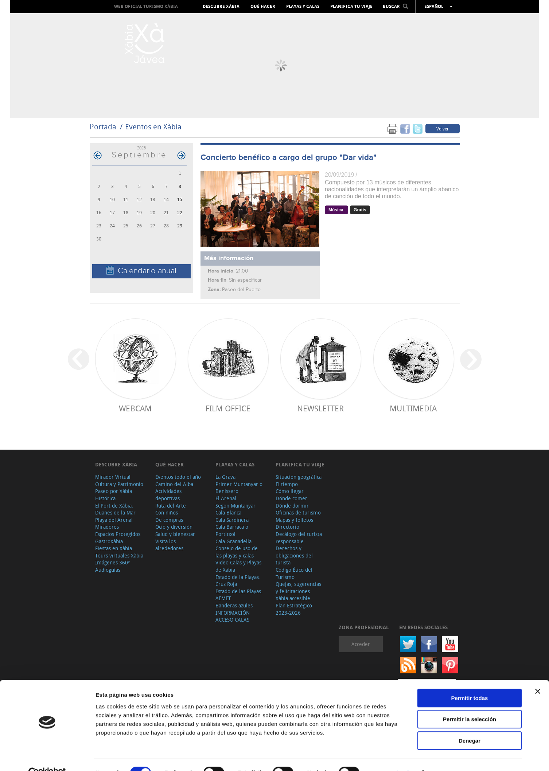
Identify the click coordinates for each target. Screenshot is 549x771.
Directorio (287, 526)
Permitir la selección (469, 703)
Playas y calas (302, 6)
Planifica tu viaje (351, 6)
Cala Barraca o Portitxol (231, 530)
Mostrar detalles (394, 757)
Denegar (469, 724)
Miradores (107, 526)
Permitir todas (469, 682)
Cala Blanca (228, 512)
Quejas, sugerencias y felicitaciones (298, 587)
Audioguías (107, 569)
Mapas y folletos (294, 519)
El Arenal (225, 498)
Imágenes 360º (112, 562)
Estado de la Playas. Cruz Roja (237, 581)
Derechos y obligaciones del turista (294, 555)
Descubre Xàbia (221, 6)
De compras (169, 519)
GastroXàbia (109, 541)
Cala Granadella (233, 541)
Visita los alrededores (169, 545)
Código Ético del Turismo (294, 573)
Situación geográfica (299, 476)
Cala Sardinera (232, 519)
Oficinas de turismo (298, 512)
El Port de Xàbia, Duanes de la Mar (115, 509)
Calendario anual (141, 270)
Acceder (360, 644)
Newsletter (320, 408)
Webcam (135, 408)
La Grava (225, 476)
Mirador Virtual (113, 476)
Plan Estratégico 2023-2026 (294, 609)
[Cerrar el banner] (537, 675)
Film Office (227, 408)
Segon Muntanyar (235, 505)
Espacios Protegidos (117, 534)
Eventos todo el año (178, 476)
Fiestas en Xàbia (113, 548)
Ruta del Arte (170, 505)
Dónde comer (291, 498)
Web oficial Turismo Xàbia (146, 6)
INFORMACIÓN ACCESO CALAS (232, 616)
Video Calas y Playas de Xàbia (238, 566)
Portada (103, 127)
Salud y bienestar (175, 534)
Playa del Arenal (114, 519)
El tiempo (287, 484)
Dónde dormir (292, 505)
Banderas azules (234, 605)
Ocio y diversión (173, 526)
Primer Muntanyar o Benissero (238, 488)
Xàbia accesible (293, 598)
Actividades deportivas (168, 495)
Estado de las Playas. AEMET (238, 595)
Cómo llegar (290, 491)
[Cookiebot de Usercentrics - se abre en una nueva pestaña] (47, 756)
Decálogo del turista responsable (299, 538)
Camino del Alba (174, 484)
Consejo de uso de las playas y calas (236, 552)
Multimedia (413, 408)
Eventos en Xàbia (153, 127)
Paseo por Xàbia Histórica (113, 495)
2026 (141, 147)
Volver (442, 129)
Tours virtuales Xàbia (119, 555)
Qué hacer (262, 6)
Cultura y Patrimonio (119, 484)
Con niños (166, 512)
